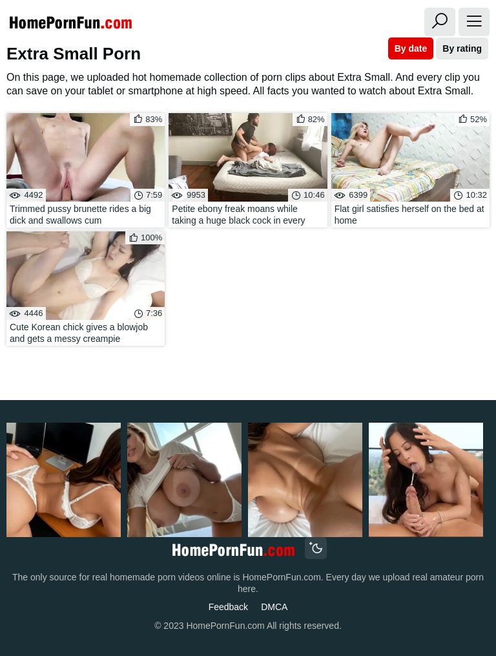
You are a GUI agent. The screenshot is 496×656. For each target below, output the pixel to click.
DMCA (274, 607)
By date (411, 48)
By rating (462, 48)
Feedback (228, 607)
